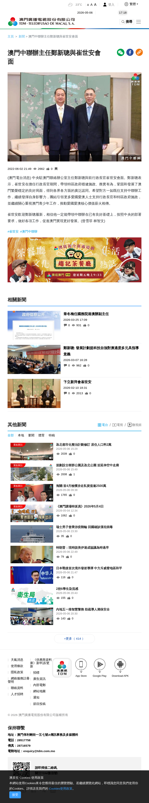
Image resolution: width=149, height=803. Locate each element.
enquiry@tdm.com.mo (39, 753)
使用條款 (17, 666)
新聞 (22, 36)
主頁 (11, 36)
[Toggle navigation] (138, 22)
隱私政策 (17, 673)
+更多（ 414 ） (74, 639)
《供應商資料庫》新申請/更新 (41, 664)
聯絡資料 (17, 689)
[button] (131, 4)
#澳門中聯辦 (28, 232)
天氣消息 (17, 660)
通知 (36, 699)
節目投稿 (39, 705)
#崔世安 (13, 232)
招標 (36, 673)
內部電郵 (39, 686)
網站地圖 (39, 692)
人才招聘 (17, 695)
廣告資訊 (39, 680)
